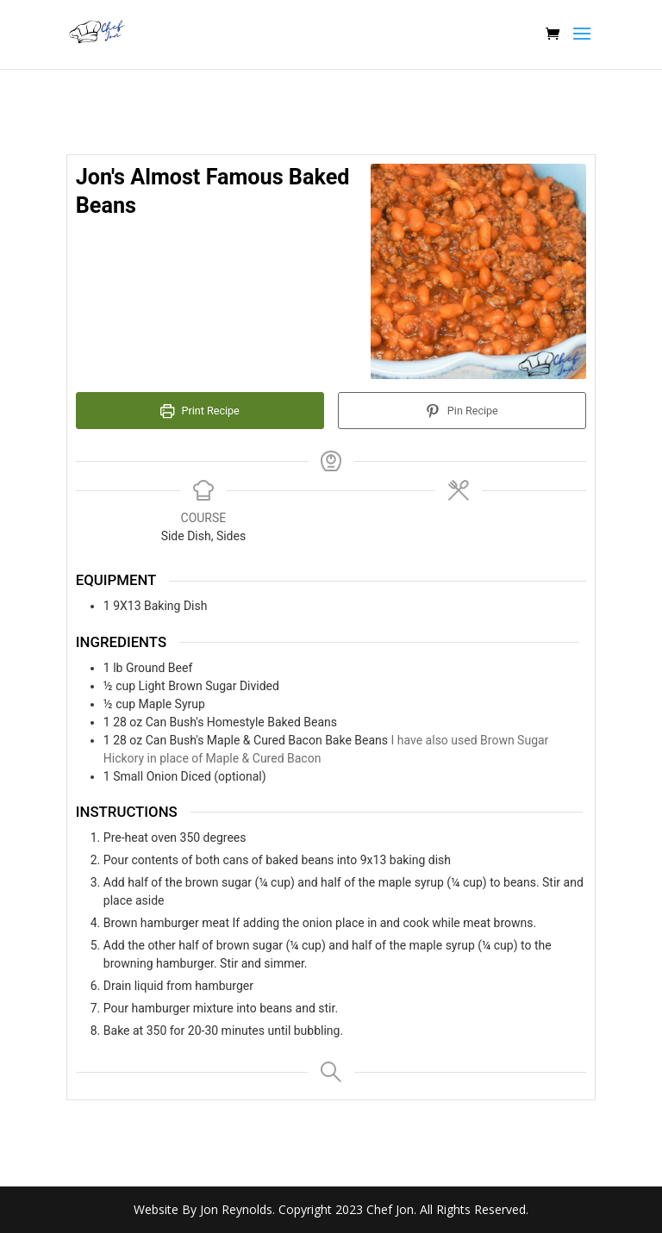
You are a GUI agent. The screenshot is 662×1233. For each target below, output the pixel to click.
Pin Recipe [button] (461, 410)
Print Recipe (200, 410)
